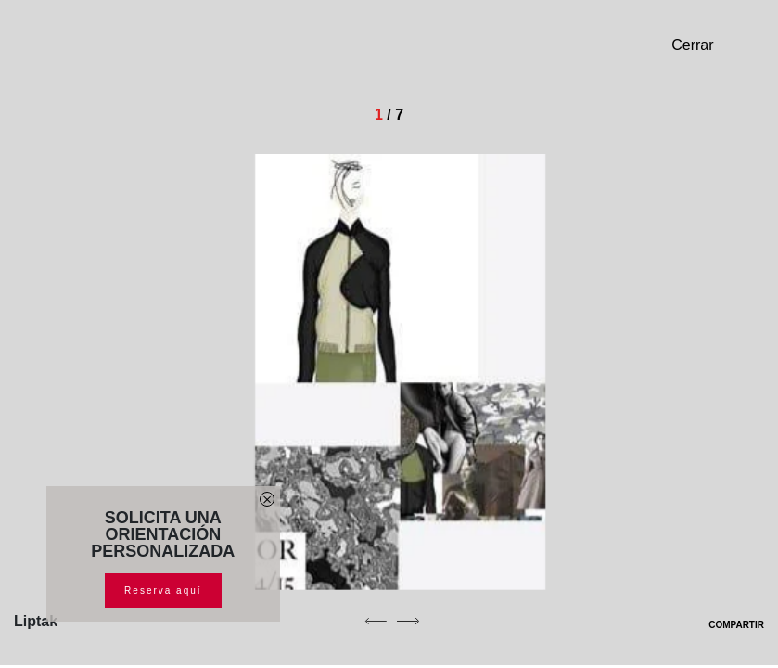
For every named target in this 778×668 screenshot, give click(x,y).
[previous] (375, 620)
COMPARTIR (724, 625)
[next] (408, 620)
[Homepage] (144, 52)
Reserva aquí (162, 590)
